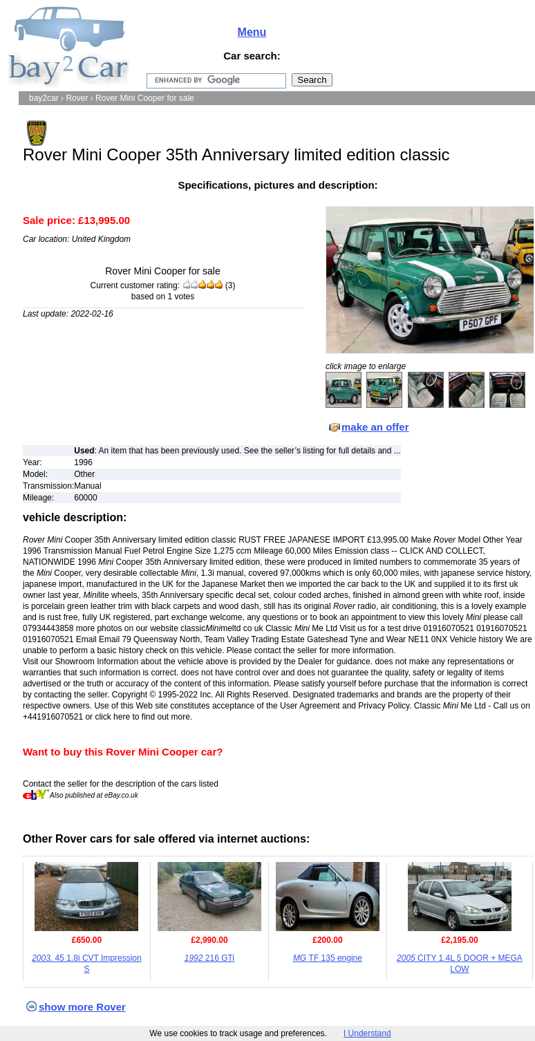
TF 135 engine (327, 958)
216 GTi (209, 958)
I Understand (367, 1033)
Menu (252, 32)
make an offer (375, 427)
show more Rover (82, 1007)
